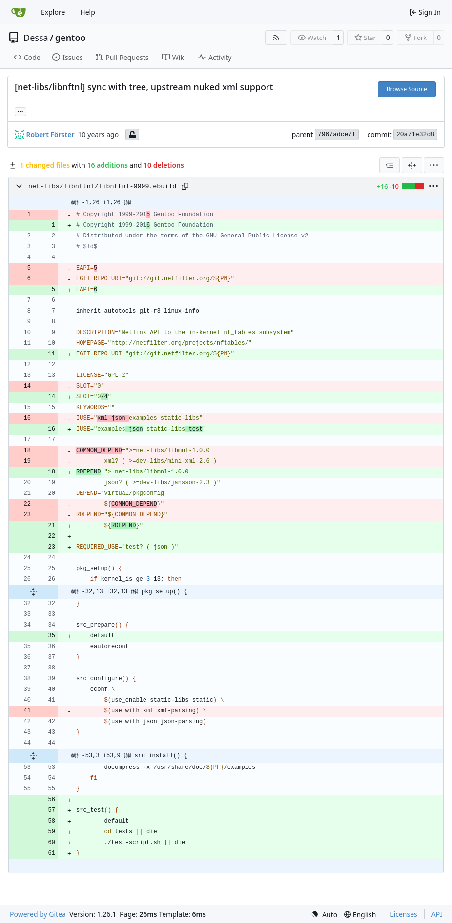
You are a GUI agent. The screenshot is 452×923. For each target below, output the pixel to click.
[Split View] (412, 165)
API (436, 914)
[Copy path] (185, 186)
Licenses (403, 914)
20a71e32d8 (415, 134)
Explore (53, 12)
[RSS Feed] (276, 37)
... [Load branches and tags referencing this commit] (20, 110)
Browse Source (407, 89)
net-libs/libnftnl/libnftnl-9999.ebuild (102, 186)
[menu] (434, 165)
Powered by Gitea (38, 914)
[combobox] (389, 165)
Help (87, 12)
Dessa (35, 37)
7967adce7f (337, 134)
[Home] (18, 12)
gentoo (70, 37)
